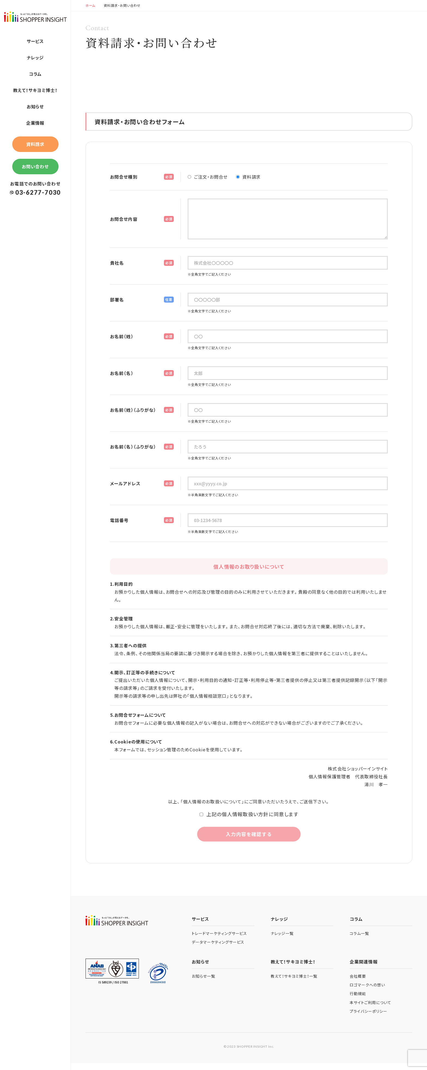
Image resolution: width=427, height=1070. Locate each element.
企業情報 (35, 123)
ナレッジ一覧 (282, 940)
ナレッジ (35, 57)
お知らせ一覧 (203, 983)
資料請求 (35, 144)
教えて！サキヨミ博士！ (35, 90)
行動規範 (358, 1000)
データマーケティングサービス (218, 949)
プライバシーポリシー (368, 1018)
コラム (35, 74)
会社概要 (358, 983)
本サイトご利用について (370, 1009)
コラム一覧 (359, 940)
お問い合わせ (35, 166)
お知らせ (35, 106)
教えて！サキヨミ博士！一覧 (294, 983)
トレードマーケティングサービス (219, 940)
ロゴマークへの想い (367, 992)
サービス (35, 41)
